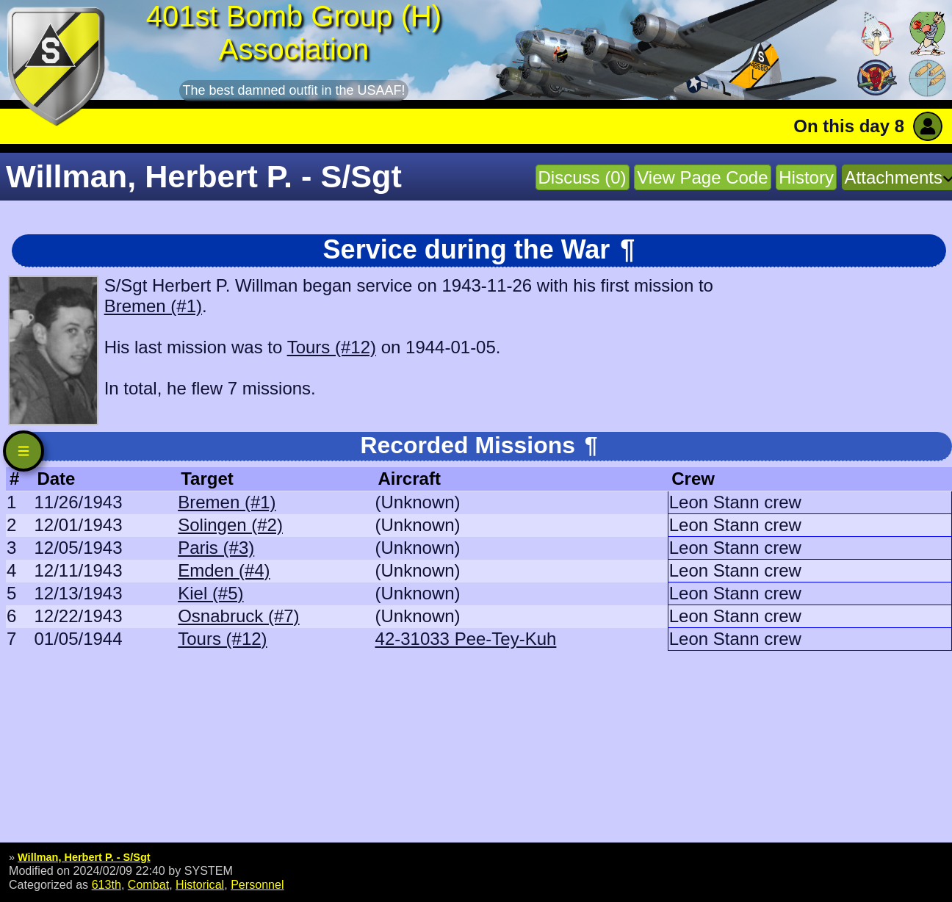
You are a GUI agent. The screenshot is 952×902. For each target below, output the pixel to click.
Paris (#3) (216, 548)
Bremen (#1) (153, 306)
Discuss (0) (582, 177)
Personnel (257, 884)
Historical (200, 884)
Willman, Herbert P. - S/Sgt (84, 857)
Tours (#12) (331, 347)
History (806, 177)
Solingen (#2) (230, 525)
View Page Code (702, 177)
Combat (148, 884)
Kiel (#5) (210, 593)
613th (106, 884)
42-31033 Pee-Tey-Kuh (466, 639)
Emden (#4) (224, 570)
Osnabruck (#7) (238, 616)
